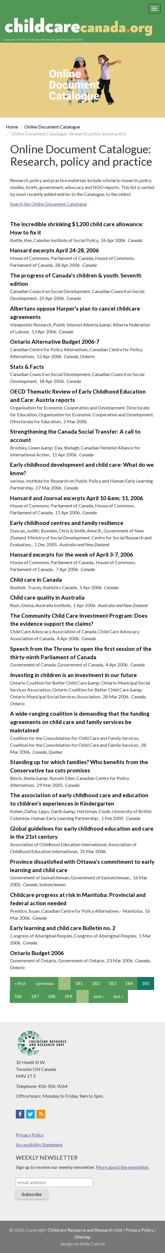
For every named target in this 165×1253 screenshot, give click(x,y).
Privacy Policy (30, 1134)
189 (68, 996)
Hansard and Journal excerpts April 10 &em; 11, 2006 (76, 498)
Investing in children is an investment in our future (73, 675)
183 (112, 983)
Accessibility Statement (39, 1144)
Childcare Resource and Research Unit (85, 1230)
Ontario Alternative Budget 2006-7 (54, 341)
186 (18, 996)
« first (20, 983)
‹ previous (44, 983)
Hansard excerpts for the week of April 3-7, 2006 (71, 554)
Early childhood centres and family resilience (66, 522)
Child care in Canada (36, 579)
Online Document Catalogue (52, 126)
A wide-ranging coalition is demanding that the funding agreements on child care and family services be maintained (80, 722)
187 (35, 996)
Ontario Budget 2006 (37, 953)
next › (98, 996)
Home (12, 126)
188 (51, 996)
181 (79, 983)
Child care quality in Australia (47, 597)
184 (129, 983)
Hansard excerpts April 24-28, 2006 (54, 250)
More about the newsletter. (122, 1167)
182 (96, 983)
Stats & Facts (27, 366)
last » (118, 996)
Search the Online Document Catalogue (48, 204)
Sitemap (83, 1236)
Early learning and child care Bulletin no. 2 (62, 928)
